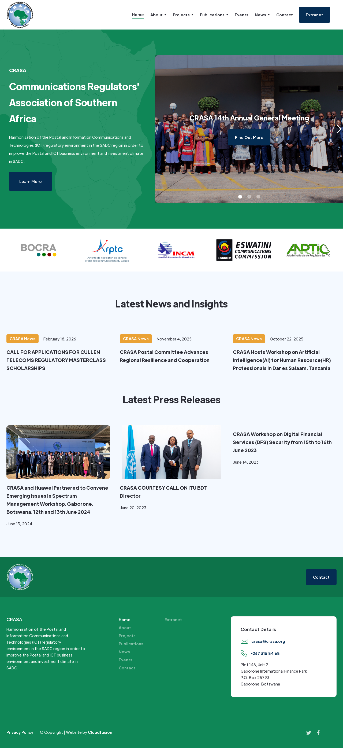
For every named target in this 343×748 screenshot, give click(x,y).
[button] (158, 15)
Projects (127, 635)
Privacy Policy (19, 732)
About (125, 627)
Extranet (173, 619)
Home (138, 14)
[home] (19, 14)
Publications (131, 643)
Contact (284, 14)
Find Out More (249, 137)
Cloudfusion (100, 732)
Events (241, 14)
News (124, 651)
